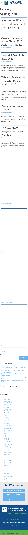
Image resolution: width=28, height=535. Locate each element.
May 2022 (6, 420)
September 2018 (8, 447)
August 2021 (7, 435)
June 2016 (6, 456)
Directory (6, 473)
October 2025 (7, 406)
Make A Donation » (14, 499)
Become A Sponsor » (14, 495)
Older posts (3, 351)
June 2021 (6, 438)
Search (1, 354)
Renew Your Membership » (14, 491)
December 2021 (8, 428)
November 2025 (8, 404)
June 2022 (6, 419)
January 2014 (7, 465)
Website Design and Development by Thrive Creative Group (14, 533)
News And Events (8, 476)
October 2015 (7, 462)
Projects (6, 478)
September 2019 (8, 444)
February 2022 (7, 425)
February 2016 (7, 459)
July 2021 (6, 436)
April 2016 (6, 457)
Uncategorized (7, 480)
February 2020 (7, 443)
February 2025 (7, 409)
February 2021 (7, 441)
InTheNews (7, 475)
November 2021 (8, 430)
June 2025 (6, 407)
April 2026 (6, 398)
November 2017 (8, 452)
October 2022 (7, 412)
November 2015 (8, 460)
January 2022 (7, 427)
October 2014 (7, 464)
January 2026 (7, 401)
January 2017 (7, 454)
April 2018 (6, 451)
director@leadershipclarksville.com (14, 522)
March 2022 (7, 423)
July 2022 (6, 417)
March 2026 (7, 399)
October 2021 (7, 431)
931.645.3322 (14, 525)
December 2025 (8, 402)
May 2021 (6, 439)
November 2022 (8, 410)
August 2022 (7, 415)
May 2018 (6, 449)
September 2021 (8, 433)
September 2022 (8, 414)
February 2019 (7, 446)
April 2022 (6, 422)
